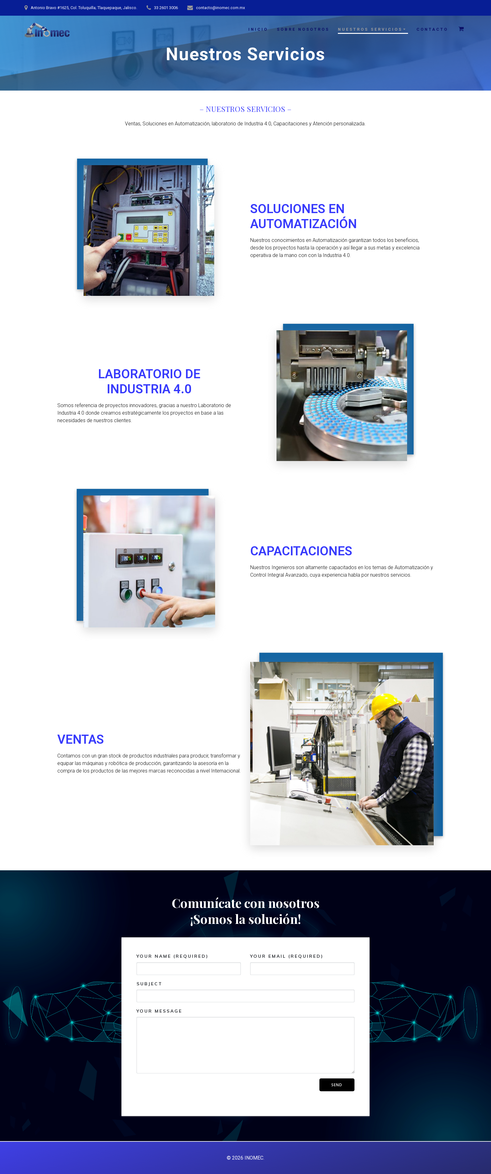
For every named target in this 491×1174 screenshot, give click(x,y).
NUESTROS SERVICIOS (370, 29)
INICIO (258, 29)
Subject (245, 991)
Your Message (245, 1040)
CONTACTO (432, 29)
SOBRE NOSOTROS (303, 29)
